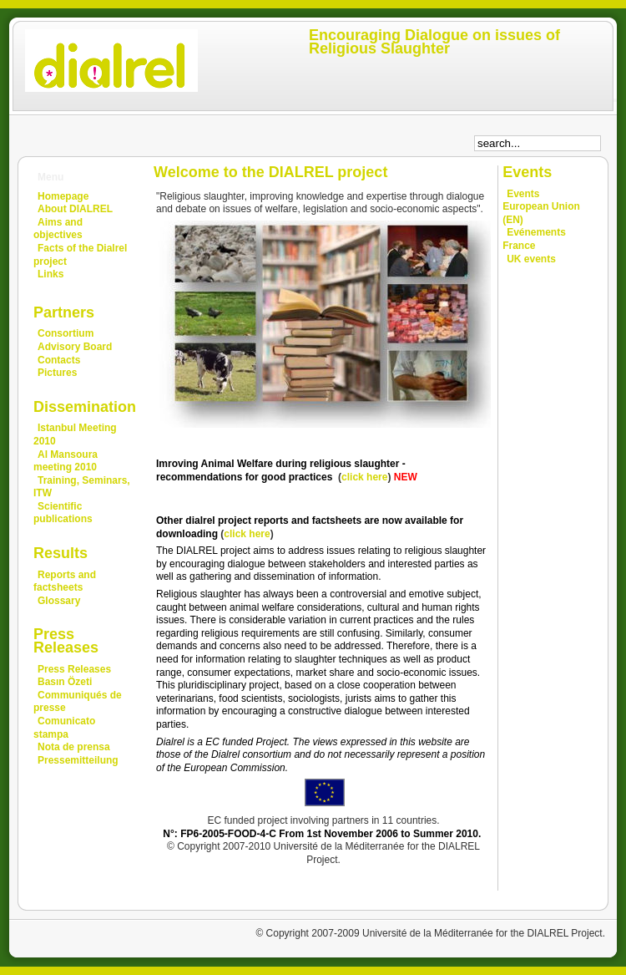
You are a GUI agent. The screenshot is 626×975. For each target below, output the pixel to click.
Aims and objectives (58, 228)
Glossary (59, 601)
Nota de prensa (74, 747)
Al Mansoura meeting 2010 (65, 461)
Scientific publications (63, 513)
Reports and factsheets (64, 581)
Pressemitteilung (78, 760)
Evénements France (534, 238)
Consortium (65, 333)
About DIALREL (75, 209)
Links (50, 274)
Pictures (57, 372)
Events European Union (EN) (541, 207)
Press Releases (74, 669)
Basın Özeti (65, 682)
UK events (531, 259)
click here (364, 477)
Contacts (59, 360)
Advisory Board (75, 347)
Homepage (63, 196)
